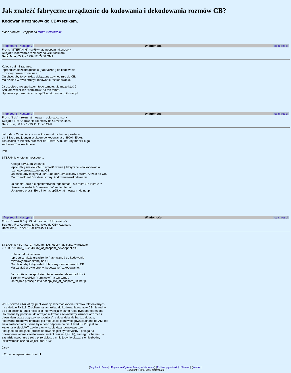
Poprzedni (10, 45)
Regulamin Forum (99, 367)
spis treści (281, 45)
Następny (25, 45)
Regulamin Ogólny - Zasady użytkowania (132, 367)
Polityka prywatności (168, 367)
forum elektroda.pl (50, 32)
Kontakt (197, 367)
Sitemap (185, 367)
